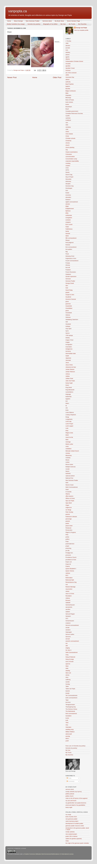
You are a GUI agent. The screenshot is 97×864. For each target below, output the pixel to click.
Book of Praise (70, 100)
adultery (68, 52)
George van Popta (81, 27)
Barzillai (68, 88)
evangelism (69, 217)
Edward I (68, 199)
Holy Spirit (68, 328)
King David (69, 387)
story (67, 677)
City (67, 149)
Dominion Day (70, 186)
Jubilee (68, 376)
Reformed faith (70, 580)
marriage (68, 442)
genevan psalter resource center (75, 825)
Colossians (69, 154)
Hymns (68, 333)
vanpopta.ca (17, 11)
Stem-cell (68, 673)
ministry (68, 453)
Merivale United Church (72, 451)
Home (9, 21)
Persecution (69, 530)
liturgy (67, 417)
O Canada (68, 491)
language (68, 394)
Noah (67, 489)
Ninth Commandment (72, 487)
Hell (67, 321)
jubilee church (69, 796)
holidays (68, 326)
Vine (67, 725)
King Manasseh (70, 389)
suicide (68, 682)
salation (68, 611)
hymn (67, 331)
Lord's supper (69, 426)
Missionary (69, 455)
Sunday (68, 684)
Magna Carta (69, 432)
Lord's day (68, 421)
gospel (67, 292)
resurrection (69, 589)
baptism (68, 86)
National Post (69, 478)
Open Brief (69, 503)
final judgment (70, 242)
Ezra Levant (69, 224)
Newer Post (12, 77)
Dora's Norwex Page (73, 21)
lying (67, 430)
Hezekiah (68, 324)
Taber (67, 686)
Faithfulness (69, 229)
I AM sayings (69, 335)
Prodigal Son (69, 553)
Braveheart (69, 106)
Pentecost (68, 528)
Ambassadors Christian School (74, 61)
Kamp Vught (69, 383)
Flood (67, 254)
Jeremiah (68, 360)
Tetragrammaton (70, 704)
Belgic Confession (71, 91)
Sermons (68, 636)
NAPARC (68, 473)
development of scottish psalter (74, 823)
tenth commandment (71, 697)
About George (18, 21)
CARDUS (68, 120)
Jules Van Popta (70, 380)
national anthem (70, 476)
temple (67, 693)
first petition (69, 249)
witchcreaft (69, 734)
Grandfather (69, 308)
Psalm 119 (69, 562)
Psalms (68, 566)
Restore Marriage (70, 586)
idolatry (68, 337)
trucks (67, 718)
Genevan (68, 278)
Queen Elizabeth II (71, 568)
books (67, 104)
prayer (67, 546)
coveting (68, 163)
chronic (68, 143)
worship (68, 736)
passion (68, 521)
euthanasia (69, 215)
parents (68, 514)
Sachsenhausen (70, 605)
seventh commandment (72, 641)
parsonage (69, 519)
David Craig (69, 174)
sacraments (69, 607)
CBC (67, 125)
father (67, 236)
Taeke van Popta (70, 688)
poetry (67, 537)
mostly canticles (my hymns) (74, 791)
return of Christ (70, 593)
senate (67, 627)
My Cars (63, 24)
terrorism (68, 702)
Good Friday (69, 290)
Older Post (57, 77)
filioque (68, 240)
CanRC (68, 115)
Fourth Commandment (72, 260)
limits (67, 410)
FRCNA (68, 265)
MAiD (67, 435)
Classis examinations (72, 152)
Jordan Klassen (70, 369)
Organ (67, 505)
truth (67, 720)
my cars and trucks (71, 800)
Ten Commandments (71, 695)
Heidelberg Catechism (72, 319)
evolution (68, 220)
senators (68, 630)
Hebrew (68, 315)
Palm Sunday (69, 512)
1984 (67, 43)
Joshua (68, 374)
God (67, 288)
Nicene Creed (69, 485)
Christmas (68, 140)
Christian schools (70, 138)
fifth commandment (71, 238)
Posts (69, 778)
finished (68, 244)
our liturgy (68, 509)
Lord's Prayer (69, 423)
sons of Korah (69, 661)
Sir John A (68, 650)
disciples (68, 183)
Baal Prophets (70, 84)
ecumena (68, 195)
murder (68, 469)
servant (68, 639)
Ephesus (68, 211)
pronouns (68, 555)
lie (66, 405)
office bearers (69, 496)
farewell (68, 233)
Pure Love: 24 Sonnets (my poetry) (75, 746)
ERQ (67, 213)
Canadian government (72, 111)
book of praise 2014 (71, 816)
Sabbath (68, 602)
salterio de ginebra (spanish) (74, 838)
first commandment (71, 247)
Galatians (68, 274)
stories (67, 675)
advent (67, 54)
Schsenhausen (70, 620)
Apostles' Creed (70, 68)
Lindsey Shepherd (71, 414)
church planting (70, 147)
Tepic (67, 700)
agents (67, 57)
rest (67, 584)
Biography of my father (50, 24)
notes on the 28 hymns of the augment (76, 798)
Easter (67, 192)
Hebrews (68, 317)
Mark (67, 439)
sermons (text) (70, 789)
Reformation (69, 577)
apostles (68, 66)
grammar (68, 303)
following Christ (70, 256)
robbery (68, 598)
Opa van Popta (70, 500)
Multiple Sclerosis (70, 466)
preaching (68, 548)
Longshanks (69, 419)
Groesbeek (69, 312)
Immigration (69, 344)
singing (68, 648)
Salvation (68, 616)
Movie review (69, 464)
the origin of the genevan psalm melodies (77, 843)
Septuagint (69, 632)
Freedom (68, 269)
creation (68, 165)
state (67, 668)
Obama (68, 494)
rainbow (68, 573)
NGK (67, 482)
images (68, 342)
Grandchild (69, 306)
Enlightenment (70, 208)
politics (67, 539)
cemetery (68, 127)
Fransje (68, 263)
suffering (68, 679)
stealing (68, 670)
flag (67, 251)
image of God (69, 340)
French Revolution (71, 272)
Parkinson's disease (71, 516)
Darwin (68, 172)
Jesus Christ (69, 365)
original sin (69, 507)
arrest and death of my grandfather (75, 805)
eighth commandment (72, 202)
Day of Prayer (69, 177)
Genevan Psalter (70, 281)
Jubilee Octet (69, 378)
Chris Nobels (69, 134)
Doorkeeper (69, 188)
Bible (67, 93)
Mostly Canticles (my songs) (16, 24)
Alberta (68, 59)
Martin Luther (69, 444)
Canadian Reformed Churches (74, 113)
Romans (68, 600)
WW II (67, 738)
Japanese (68, 358)
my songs (68, 814)
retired (67, 591)
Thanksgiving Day (71, 707)
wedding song (69, 729)
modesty (68, 457)
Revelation (69, 596)
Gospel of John (70, 294)
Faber (67, 226)
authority (68, 81)
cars (67, 122)
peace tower (69, 525)
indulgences (69, 349)
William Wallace (70, 731)
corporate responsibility (72, 161)
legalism (68, 399)
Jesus (67, 362)
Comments (70, 781)
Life (67, 408)
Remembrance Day (71, 582)
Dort (67, 190)
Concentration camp (71, 158)
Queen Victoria (70, 571)
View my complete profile (81, 30)
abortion (68, 45)
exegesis (68, 222)
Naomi (67, 471)
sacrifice (68, 609)
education (68, 197)
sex (67, 643)
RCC (67, 575)
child (67, 129)
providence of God (71, 559)
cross (67, 167)
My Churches (82, 24)
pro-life (67, 550)
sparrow (68, 663)
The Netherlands (70, 711)
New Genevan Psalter (33, 21)
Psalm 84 (68, 564)
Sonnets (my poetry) (34, 24)
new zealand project (71, 834)
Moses (67, 460)
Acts (67, 50)
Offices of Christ (70, 498)
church (67, 145)
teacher (68, 691)
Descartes (68, 179)
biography (68, 95)
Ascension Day (70, 77)
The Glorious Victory (71, 709)
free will (68, 267)
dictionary (68, 181)
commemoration (70, 156)
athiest (67, 79)
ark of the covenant (71, 72)
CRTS (67, 170)
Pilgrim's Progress (71, 532)
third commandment (71, 713)
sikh (67, 645)
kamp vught (69, 807)
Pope (67, 541)
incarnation (69, 346)
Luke (67, 428)
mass (67, 446)
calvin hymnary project (72, 821)
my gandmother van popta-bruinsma (76, 803)
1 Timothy (68, 41)
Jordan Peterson (70, 371)
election (68, 204)
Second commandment (72, 625)
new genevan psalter (71, 819)
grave (67, 310)
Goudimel (68, 297)
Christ (67, 136)
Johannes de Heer (71, 367)
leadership (68, 396)
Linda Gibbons (70, 412)
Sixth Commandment (71, 652)
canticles (68, 118)
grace (67, 301)
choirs (67, 131)
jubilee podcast (70, 793)
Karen (67, 385)
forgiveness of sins (71, 258)
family (67, 231)
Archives (68, 70)
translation (68, 716)
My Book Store (59, 21)
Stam (67, 666)
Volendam (68, 727)
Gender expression (71, 276)
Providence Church (71, 557)
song (67, 654)
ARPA (67, 75)
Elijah (67, 206)
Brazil (67, 109)
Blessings (68, 97)
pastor (67, 523)
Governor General (71, 299)
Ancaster (68, 63)
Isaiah (67, 355)
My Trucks (72, 24)
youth (67, 740)
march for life (69, 437)
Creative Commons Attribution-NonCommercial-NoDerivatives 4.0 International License (48, 854)
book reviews (69, 102)
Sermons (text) (47, 21)
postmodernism (70, 543)
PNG (67, 534)
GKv (67, 285)
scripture (68, 623)
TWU (67, 722)
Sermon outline (70, 634)
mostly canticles (70, 831)
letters (67, 403)
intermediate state (71, 353)
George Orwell (70, 283)
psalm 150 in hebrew (71, 836)
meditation (68, 448)
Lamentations (69, 392)
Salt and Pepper (70, 614)
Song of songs (70, 659)
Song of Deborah (70, 657)
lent (67, 401)
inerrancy (68, 351)
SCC (67, 618)
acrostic (68, 48)
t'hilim (67, 841)
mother (68, 462)
